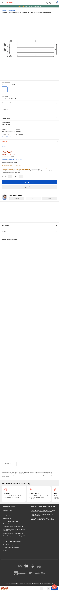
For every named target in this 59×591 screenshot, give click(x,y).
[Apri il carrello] (56, 3)
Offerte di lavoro (35, 583)
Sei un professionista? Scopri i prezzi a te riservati (12, 159)
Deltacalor (4, 10)
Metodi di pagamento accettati (10, 521)
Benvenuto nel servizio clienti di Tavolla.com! (15, 583)
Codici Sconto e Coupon (8, 545)
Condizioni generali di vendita (46, 583)
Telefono (17, 198)
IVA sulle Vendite (7, 518)
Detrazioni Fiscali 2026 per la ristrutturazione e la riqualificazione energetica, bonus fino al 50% (43, 511)
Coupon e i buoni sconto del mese (11, 547)
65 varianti (4, 146)
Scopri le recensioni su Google (29, 6)
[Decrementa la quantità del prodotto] (10, 176)
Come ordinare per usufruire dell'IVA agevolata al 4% (14, 536)
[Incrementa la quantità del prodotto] (21, 176)
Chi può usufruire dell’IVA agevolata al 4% (13, 533)
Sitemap (5, 550)
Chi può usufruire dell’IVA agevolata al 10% (13, 526)
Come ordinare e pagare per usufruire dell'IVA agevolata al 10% (14, 530)
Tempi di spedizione (7, 515)
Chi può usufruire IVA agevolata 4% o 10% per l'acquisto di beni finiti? (42, 515)
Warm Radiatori (11, 10)
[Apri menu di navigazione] (2, 2)
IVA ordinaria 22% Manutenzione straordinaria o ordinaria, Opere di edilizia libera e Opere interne (42, 519)
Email (49, 198)
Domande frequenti (7, 510)
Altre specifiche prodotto (7, 137)
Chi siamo (28, 583)
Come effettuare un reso (9, 524)
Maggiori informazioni (35, 169)
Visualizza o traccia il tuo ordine (10, 513)
